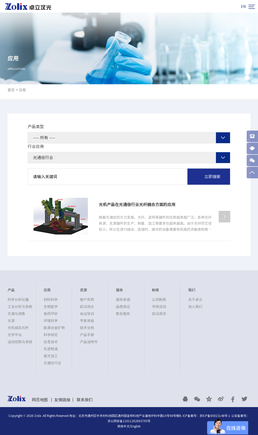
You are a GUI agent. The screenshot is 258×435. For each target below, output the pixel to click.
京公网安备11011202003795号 (129, 420)
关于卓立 (195, 299)
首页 (11, 90)
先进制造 (51, 349)
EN (243, 6)
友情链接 (62, 400)
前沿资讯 (159, 313)
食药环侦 (51, 313)
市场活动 (159, 306)
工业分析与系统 (20, 306)
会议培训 (87, 313)
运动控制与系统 (20, 342)
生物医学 (51, 306)
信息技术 (51, 342)
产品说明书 (89, 342)
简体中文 (123, 426)
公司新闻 (159, 299)
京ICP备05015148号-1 (215, 415)
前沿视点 (87, 306)
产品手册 (87, 335)
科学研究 (51, 335)
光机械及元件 (18, 328)
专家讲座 (87, 321)
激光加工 (51, 356)
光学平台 (15, 335)
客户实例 (87, 299)
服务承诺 (123, 299)
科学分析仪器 (18, 299)
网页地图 (40, 400)
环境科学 (51, 321)
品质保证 (123, 306)
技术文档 (87, 328)
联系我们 (85, 400)
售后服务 (123, 313)
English (136, 426)
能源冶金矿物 (54, 328)
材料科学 (51, 299)
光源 (11, 321)
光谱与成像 (16, 313)
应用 (22, 90)
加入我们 (195, 306)
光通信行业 (52, 363)
